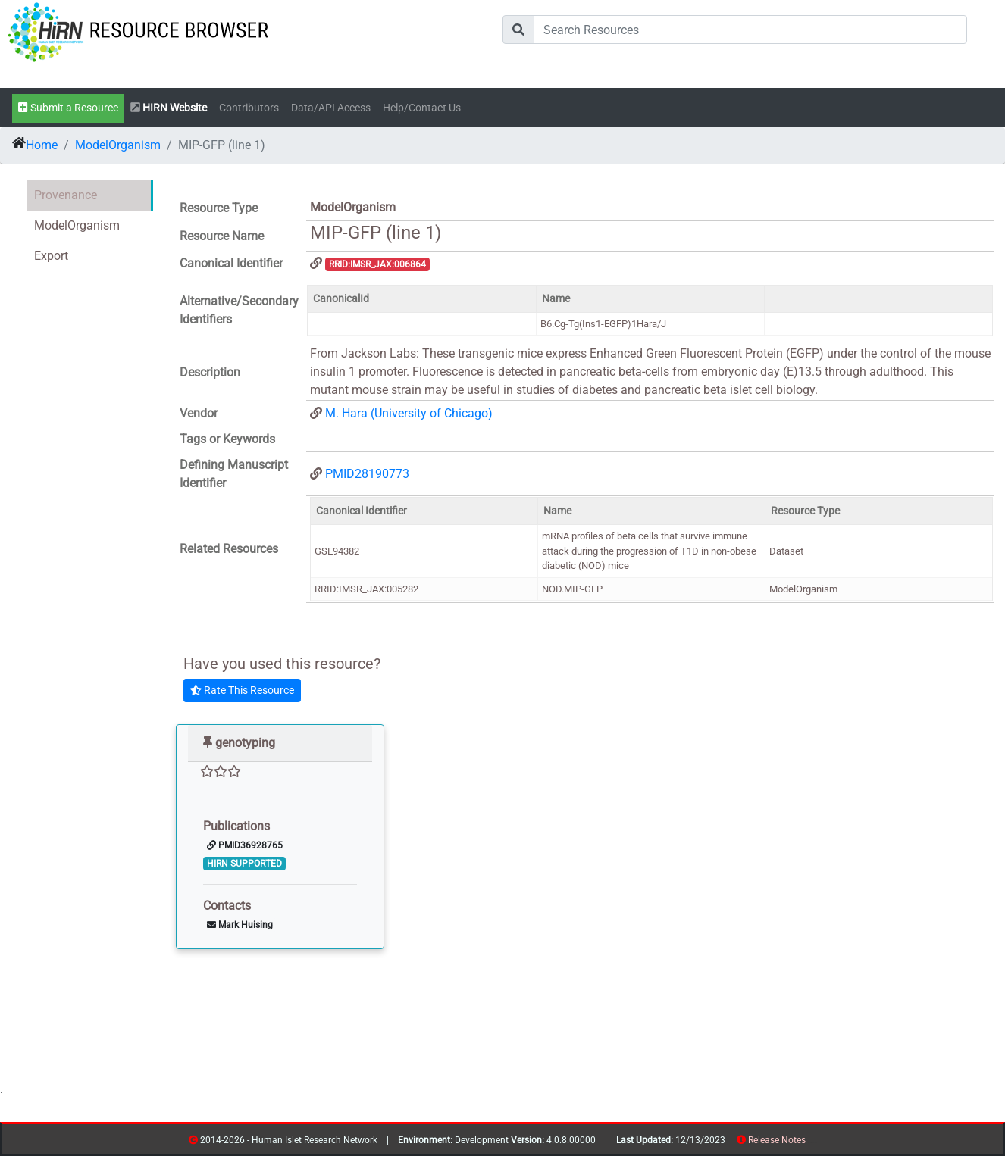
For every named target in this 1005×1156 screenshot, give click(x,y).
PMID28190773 (367, 474)
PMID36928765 (245, 845)
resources (810, 1142)
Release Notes (777, 1140)
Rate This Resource (242, 690)
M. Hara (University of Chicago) (409, 413)
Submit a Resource (68, 108)
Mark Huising (240, 925)
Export (51, 255)
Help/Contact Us (422, 108)
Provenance (65, 195)
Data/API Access (331, 108)
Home (42, 145)
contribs (815, 1142)
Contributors (249, 108)
